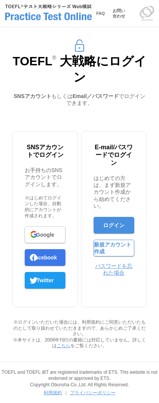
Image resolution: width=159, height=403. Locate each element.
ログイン (113, 225)
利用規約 (53, 392)
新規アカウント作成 (112, 248)
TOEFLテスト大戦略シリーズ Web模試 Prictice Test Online (48, 13)
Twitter (45, 280)
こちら (63, 345)
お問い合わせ (119, 13)
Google (45, 235)
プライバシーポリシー (93, 392)
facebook (45, 257)
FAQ (100, 13)
